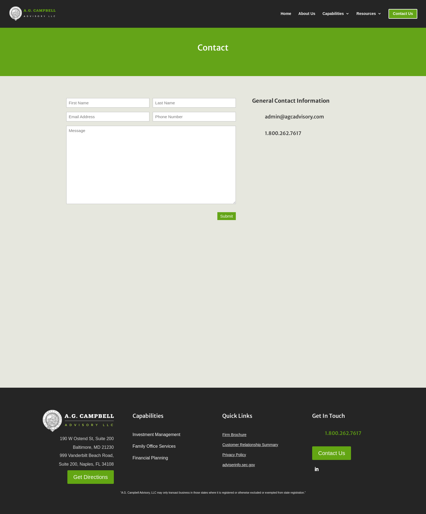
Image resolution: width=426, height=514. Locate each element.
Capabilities (333, 14)
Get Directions (90, 477)
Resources (366, 14)
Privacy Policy (234, 455)
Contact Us (331, 453)
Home (286, 14)
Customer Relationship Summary (250, 445)
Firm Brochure (234, 434)
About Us (306, 14)
